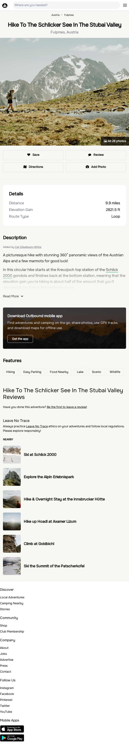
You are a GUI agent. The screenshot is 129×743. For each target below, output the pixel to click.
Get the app (20, 339)
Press (4, 666)
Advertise (6, 660)
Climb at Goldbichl (39, 544)
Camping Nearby (11, 603)
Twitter (5, 706)
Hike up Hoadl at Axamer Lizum (50, 521)
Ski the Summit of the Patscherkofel (54, 566)
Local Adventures (12, 597)
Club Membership (12, 631)
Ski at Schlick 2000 (40, 454)
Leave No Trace (37, 426)
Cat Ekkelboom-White (28, 247)
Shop (3, 625)
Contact (5, 672)
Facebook (7, 694)
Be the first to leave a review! (67, 407)
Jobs (3, 654)
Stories (5, 609)
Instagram (7, 688)
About (4, 648)
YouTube (6, 712)
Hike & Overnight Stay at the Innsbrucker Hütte (64, 499)
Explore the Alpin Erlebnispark (49, 477)
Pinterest (6, 700)
